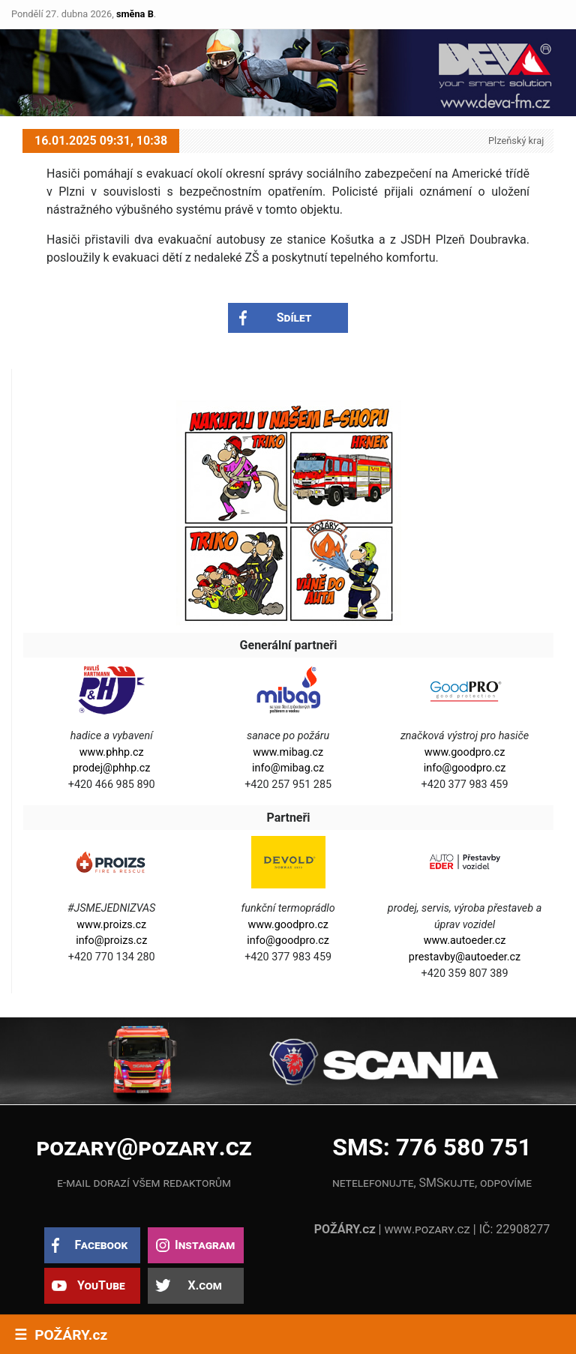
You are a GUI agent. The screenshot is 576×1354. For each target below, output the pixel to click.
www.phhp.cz (112, 752)
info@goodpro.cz (465, 768)
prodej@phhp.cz (112, 768)
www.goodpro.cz (464, 752)
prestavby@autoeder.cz (464, 957)
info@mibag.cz (288, 768)
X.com (204, 1285)
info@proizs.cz (111, 940)
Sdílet (294, 317)
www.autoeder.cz (465, 940)
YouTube (101, 1285)
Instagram (205, 1245)
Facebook (101, 1245)
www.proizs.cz (111, 924)
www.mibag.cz (288, 752)
